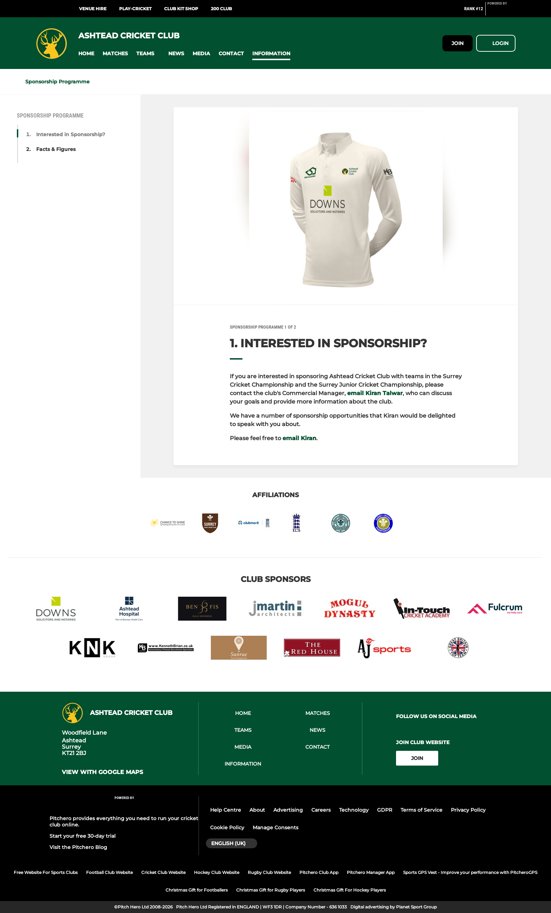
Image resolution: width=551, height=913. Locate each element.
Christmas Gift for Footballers (197, 890)
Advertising (288, 810)
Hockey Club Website (216, 872)
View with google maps (102, 772)
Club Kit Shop (181, 8)
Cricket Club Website (163, 872)
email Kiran (299, 438)
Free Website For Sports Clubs (46, 872)
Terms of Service (421, 810)
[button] (86, 54)
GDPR (384, 810)
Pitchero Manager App (371, 872)
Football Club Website (109, 872)
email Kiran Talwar (375, 393)
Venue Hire (92, 8)
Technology (354, 810)
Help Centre (225, 810)
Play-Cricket (135, 8)
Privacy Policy (468, 810)
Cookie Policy (227, 827)
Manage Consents (275, 827)
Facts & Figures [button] (56, 149)
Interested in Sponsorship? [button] (70, 134)
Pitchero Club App (318, 872)
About (257, 810)
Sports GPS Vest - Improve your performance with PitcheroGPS (470, 872)
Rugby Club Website (269, 872)
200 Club (221, 8)
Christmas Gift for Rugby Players (270, 890)
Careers (321, 810)
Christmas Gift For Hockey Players (349, 890)
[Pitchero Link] (501, 11)
